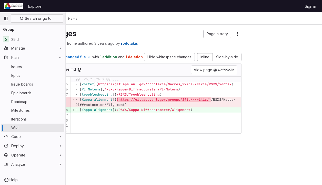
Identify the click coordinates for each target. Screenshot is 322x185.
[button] (217, 34)
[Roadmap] (32, 101)
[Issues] (32, 66)
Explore (35, 6)
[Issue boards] (32, 84)
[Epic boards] (32, 93)
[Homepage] (13, 6)
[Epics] (32, 75)
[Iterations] (32, 119)
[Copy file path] (107, 75)
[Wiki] (32, 128)
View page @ (214, 75)
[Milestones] (32, 110)
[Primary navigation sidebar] (6, 18)
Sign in (310, 6)
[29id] (32, 39)
